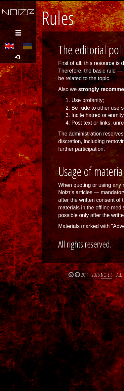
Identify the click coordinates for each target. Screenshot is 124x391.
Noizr (106, 274)
